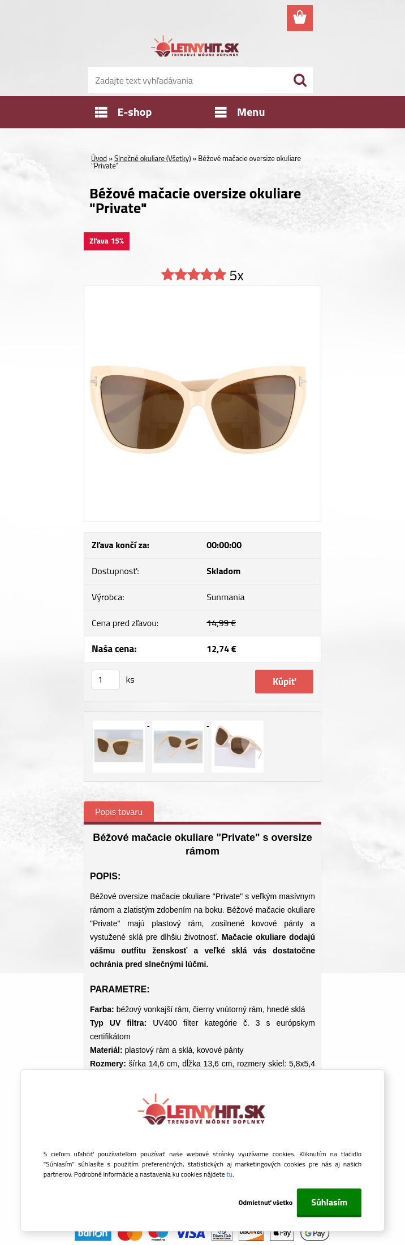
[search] (300, 80)
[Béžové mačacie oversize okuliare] (202, 290)
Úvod (99, 158)
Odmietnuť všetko (266, 1202)
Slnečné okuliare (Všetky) (152, 158)
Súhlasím (329, 1202)
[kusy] (106, 679)
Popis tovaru (119, 811)
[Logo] (195, 47)
